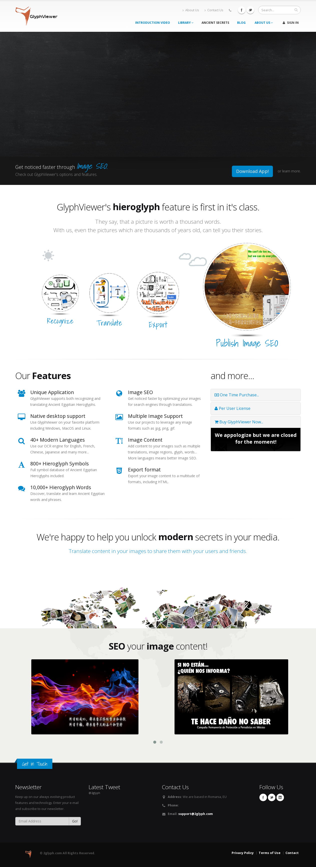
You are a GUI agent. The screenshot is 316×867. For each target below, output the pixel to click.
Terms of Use (269, 853)
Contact (292, 853)
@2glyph (94, 793)
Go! (75, 821)
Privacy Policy (243, 853)
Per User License (232, 408)
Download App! (252, 171)
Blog (241, 23)
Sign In (291, 23)
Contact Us (214, 10)
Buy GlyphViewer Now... (239, 422)
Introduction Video (152, 23)
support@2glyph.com (195, 814)
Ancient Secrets (215, 23)
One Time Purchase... (237, 395)
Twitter (250, 10)
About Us (191, 10)
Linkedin (280, 797)
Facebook (241, 10)
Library (186, 23)
